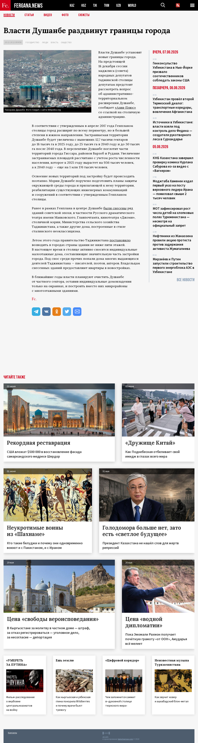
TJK (95, 5)
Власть (54, 42)
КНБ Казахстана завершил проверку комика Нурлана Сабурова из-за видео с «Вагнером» (173, 164)
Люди (45, 42)
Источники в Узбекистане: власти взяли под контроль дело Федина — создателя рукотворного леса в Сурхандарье (173, 130)
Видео (48, 15)
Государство (32, 42)
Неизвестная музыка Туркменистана (172, 662)
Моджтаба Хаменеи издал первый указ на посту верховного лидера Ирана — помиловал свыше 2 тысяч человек (173, 189)
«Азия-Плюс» (125, 107)
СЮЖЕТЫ (84, 15)
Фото (65, 15)
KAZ (72, 5)
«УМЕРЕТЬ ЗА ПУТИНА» (16, 662)
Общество (66, 42)
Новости (9, 15)
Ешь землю (65, 660)
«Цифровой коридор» (122, 660)
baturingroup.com (125, 739)
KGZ (83, 5)
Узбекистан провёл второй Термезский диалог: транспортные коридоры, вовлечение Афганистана (173, 105)
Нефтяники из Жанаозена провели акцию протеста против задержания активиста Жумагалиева (173, 242)
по (112, 240)
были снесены (115, 208)
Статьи (29, 15)
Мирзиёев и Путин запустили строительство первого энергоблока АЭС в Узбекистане (173, 265)
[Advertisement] (99, 348)
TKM (106, 5)
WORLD (132, 5)
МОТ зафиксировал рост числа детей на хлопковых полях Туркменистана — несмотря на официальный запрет (173, 217)
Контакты (12, 732)
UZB (118, 5)
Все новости (185, 279)
